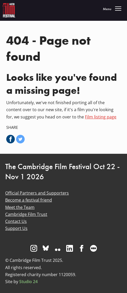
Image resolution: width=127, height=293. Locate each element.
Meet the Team (20, 207)
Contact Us (16, 221)
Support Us (16, 228)
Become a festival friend (28, 200)
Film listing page (100, 117)
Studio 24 (28, 281)
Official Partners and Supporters (37, 193)
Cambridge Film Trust (26, 214)
